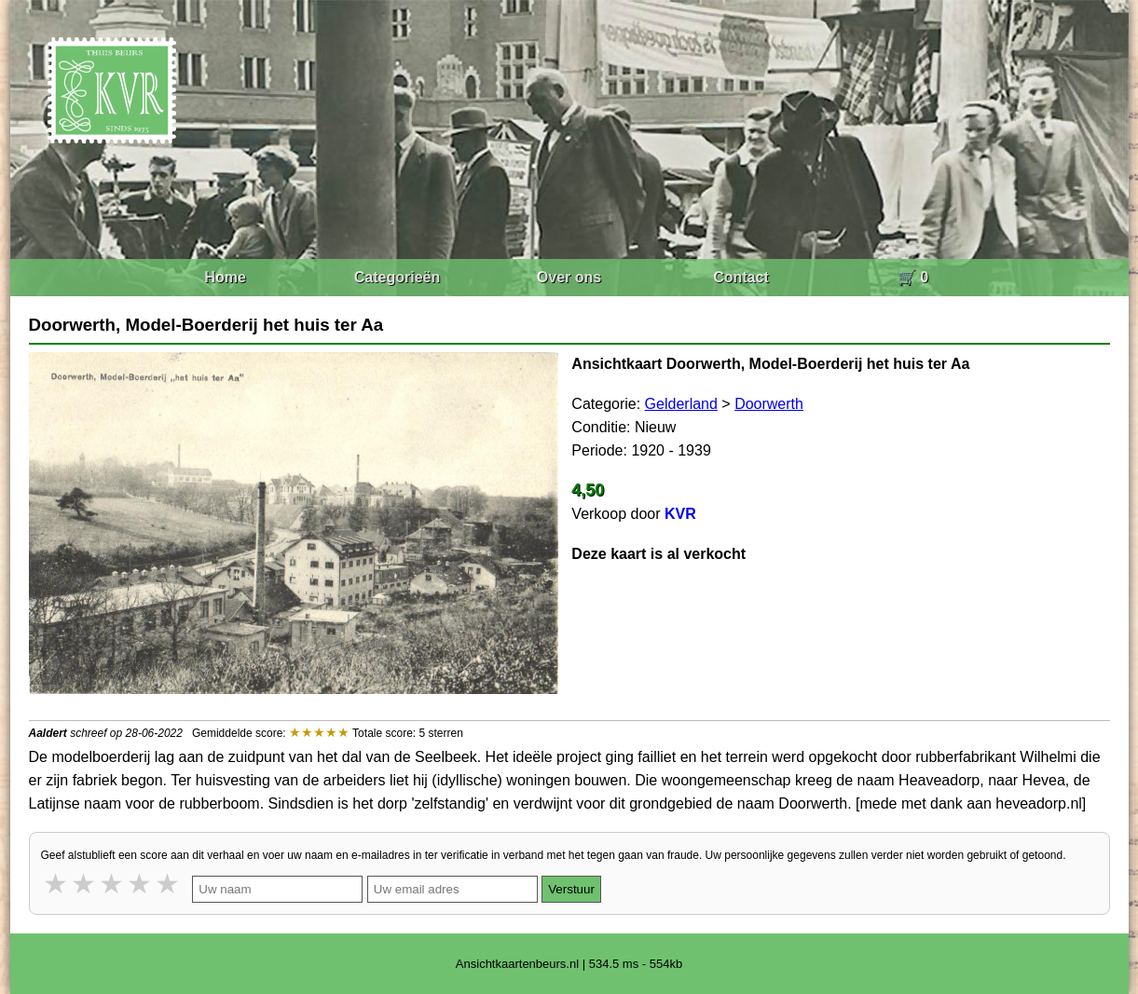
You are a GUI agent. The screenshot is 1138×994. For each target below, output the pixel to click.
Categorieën (397, 277)
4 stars (141, 883)
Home (224, 277)
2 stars (85, 883)
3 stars (113, 883)
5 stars (169, 883)
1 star (57, 883)
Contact (741, 277)
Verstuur (571, 889)
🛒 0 (913, 277)
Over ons (569, 277)
